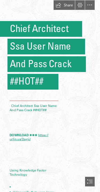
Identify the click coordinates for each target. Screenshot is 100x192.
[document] (50, 96)
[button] (64, 5)
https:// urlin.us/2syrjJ (29, 137)
